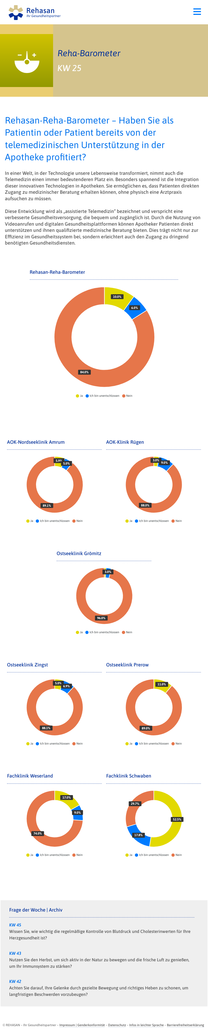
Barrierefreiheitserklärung (185, 1025)
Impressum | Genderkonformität (82, 1025)
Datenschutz (117, 1025)
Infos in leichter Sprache (146, 1025)
